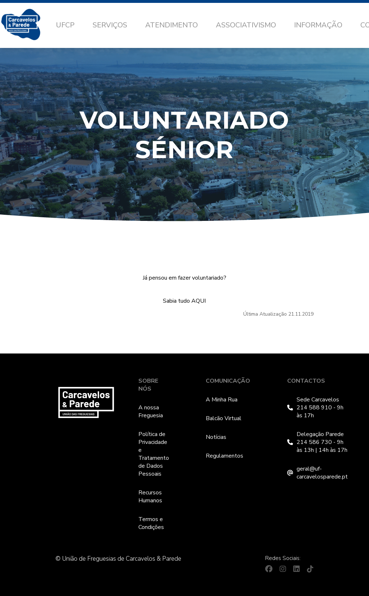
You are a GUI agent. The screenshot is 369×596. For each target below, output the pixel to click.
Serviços (110, 25)
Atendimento (171, 25)
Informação (318, 25)
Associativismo (246, 25)
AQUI (198, 301)
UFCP (65, 25)
